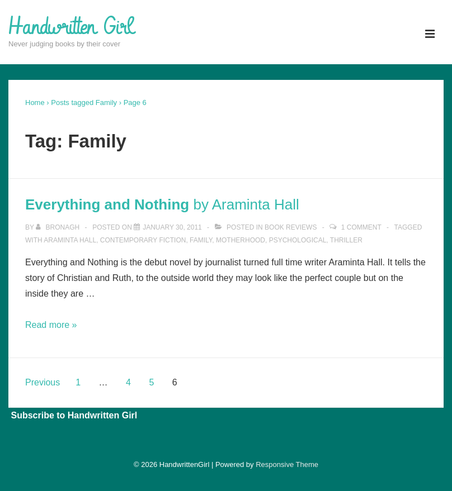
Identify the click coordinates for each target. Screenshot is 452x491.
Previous (42, 382)
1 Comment (361, 227)
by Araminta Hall (162, 204)
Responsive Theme (287, 464)
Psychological (298, 240)
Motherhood (240, 240)
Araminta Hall (70, 240)
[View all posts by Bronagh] (58, 227)
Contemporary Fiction (143, 240)
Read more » (51, 325)
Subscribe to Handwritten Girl (74, 415)
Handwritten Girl (70, 27)
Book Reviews (291, 227)
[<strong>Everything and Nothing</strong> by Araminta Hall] (172, 227)
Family (201, 240)
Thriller (346, 240)
